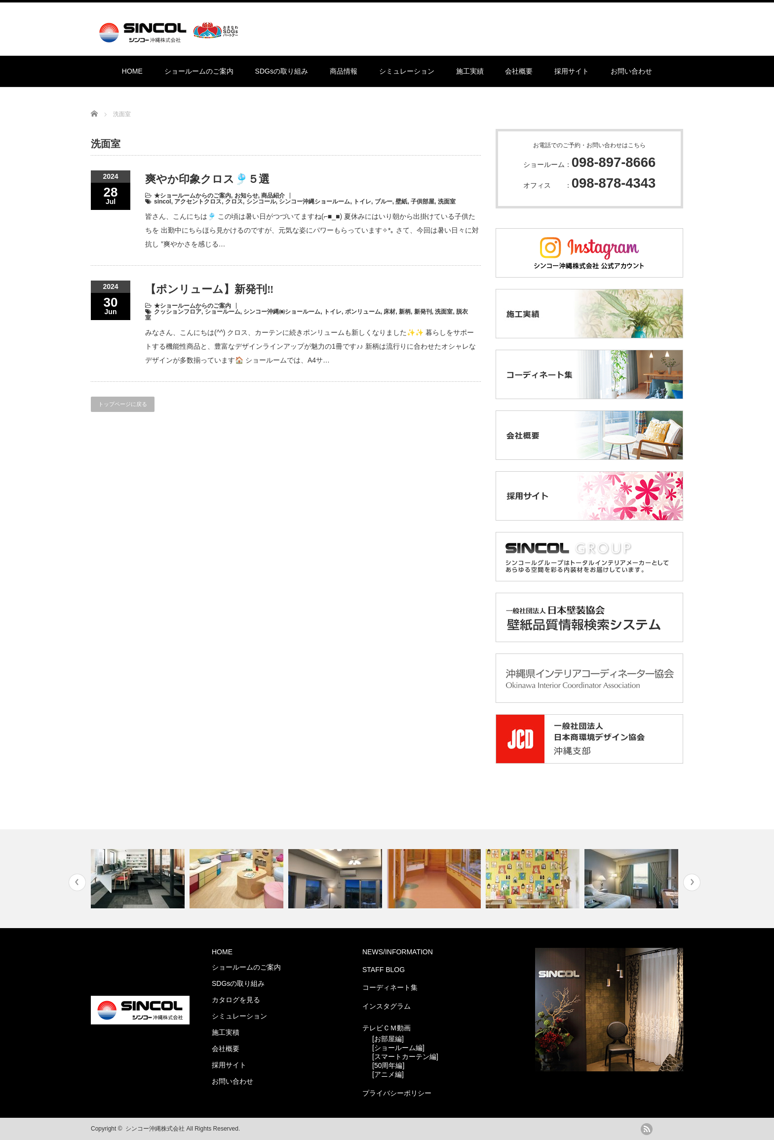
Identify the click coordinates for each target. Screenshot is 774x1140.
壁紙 (401, 201)
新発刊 (423, 311)
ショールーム (222, 311)
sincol (162, 201)
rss (647, 1129)
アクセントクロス (198, 201)
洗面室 (447, 201)
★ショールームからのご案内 (192, 195)
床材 (389, 311)
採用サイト (571, 71)
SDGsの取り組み (281, 71)
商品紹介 (273, 195)
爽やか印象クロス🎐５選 (207, 179)
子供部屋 (422, 201)
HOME (132, 71)
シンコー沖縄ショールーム (314, 201)
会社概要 (519, 71)
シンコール (261, 201)
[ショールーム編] (398, 1048)
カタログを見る (236, 1000)
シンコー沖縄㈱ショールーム (281, 311)
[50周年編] (388, 1065)
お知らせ (246, 195)
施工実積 (225, 1032)
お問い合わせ (631, 71)
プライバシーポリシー (396, 1093)
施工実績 (470, 71)
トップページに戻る (122, 404)
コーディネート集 (390, 987)
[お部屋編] (388, 1039)
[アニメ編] (388, 1074)
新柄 (405, 311)
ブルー (383, 201)
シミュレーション (406, 71)
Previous (77, 882)
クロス (234, 201)
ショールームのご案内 (198, 71)
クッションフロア (177, 311)
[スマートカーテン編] (405, 1056)
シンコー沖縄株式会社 (155, 1128)
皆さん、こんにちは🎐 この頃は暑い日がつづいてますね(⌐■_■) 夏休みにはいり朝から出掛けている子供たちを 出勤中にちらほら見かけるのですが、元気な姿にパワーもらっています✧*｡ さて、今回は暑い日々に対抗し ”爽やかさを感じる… (312, 230)
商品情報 (343, 71)
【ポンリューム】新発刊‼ (209, 289)
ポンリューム (363, 311)
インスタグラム (386, 1006)
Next (691, 882)
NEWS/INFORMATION (397, 952)
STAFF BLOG (383, 970)
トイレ (362, 201)
